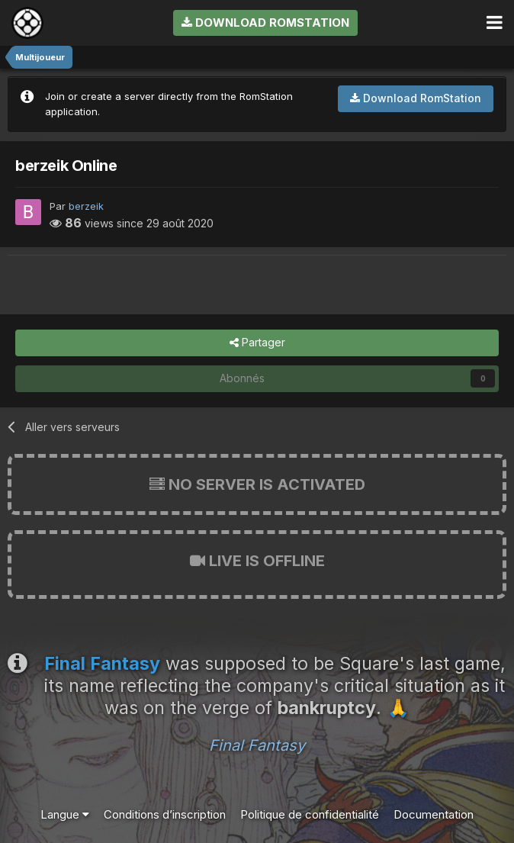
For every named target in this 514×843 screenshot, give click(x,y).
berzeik (86, 206)
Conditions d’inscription (165, 814)
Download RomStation (265, 22)
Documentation (434, 814)
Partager (257, 343)
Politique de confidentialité (309, 814)
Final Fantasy (257, 745)
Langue (64, 814)
